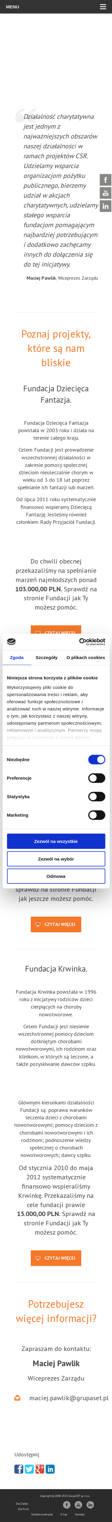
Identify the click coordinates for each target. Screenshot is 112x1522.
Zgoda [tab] (17, 657)
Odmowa (56, 876)
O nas (64, 1514)
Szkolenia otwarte (42, 1514)
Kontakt (80, 1514)
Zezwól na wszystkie (56, 841)
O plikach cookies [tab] (86, 657)
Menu (56, 6)
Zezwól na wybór (56, 858)
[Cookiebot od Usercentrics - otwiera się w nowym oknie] (79, 642)
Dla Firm (23, 1509)
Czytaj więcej (55, 633)
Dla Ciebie (22, 1503)
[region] (56, 68)
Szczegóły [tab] (46, 657)
